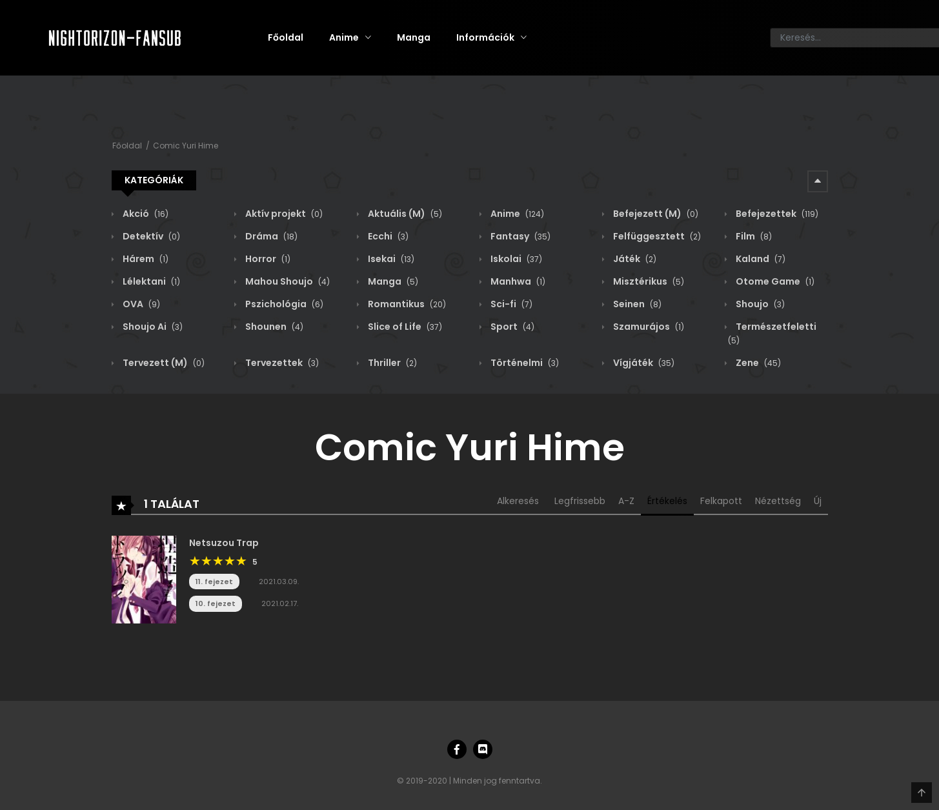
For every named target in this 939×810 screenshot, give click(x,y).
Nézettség (778, 500)
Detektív (150, 236)
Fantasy (519, 236)
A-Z (626, 500)
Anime (344, 37)
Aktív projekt (283, 213)
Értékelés (667, 500)
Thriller (391, 362)
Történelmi (524, 362)
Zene (757, 362)
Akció (144, 213)
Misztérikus (647, 281)
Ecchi (387, 236)
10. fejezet (216, 603)
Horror (266, 258)
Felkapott (721, 500)
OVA (140, 304)
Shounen (273, 326)
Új (818, 500)
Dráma (270, 236)
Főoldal (285, 37)
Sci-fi (510, 304)
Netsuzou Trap (224, 542)
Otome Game (774, 281)
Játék (633, 258)
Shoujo (759, 304)
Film (753, 236)
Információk (485, 37)
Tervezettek (281, 362)
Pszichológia (283, 304)
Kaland (759, 258)
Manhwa (517, 281)
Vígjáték (642, 362)
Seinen (636, 304)
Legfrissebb (579, 500)
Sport (511, 326)
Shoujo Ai (152, 326)
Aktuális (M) (404, 213)
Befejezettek (776, 213)
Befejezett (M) (654, 213)
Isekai (390, 258)
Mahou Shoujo (286, 281)
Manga (413, 37)
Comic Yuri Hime (185, 145)
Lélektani (150, 281)
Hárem (144, 258)
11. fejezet (214, 581)
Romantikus (406, 304)
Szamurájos (647, 326)
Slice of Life (404, 326)
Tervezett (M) (163, 362)
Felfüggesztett (656, 236)
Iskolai (515, 258)
